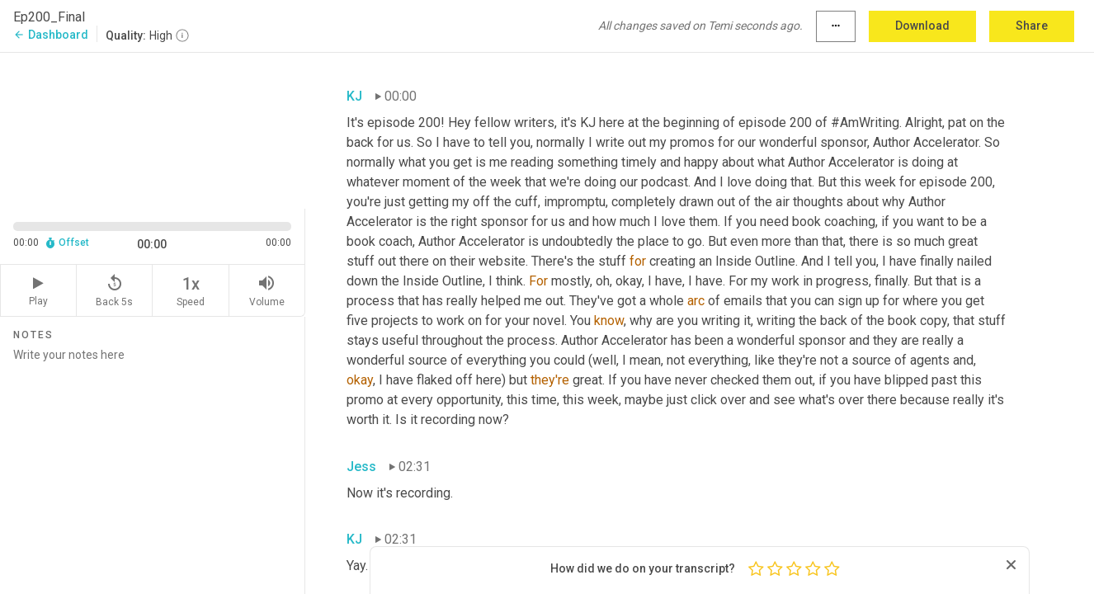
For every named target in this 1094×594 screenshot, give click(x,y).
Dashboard (50, 34)
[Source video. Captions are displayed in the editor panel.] (152, 129)
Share (1032, 25)
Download (922, 25)
